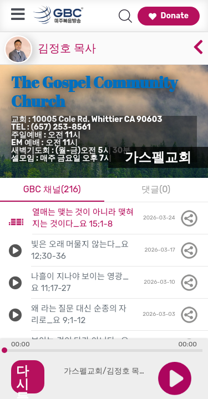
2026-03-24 (171, 218)
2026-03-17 (171, 250)
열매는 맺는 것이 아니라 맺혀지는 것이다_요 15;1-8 (83, 218)
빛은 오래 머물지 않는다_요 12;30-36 (80, 250)
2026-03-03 (171, 315)
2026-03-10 (171, 283)
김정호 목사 (67, 48)
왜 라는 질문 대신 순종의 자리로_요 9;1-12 (78, 314)
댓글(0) (155, 189)
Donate (169, 16)
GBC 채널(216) (52, 189)
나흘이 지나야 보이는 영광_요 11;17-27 (80, 282)
